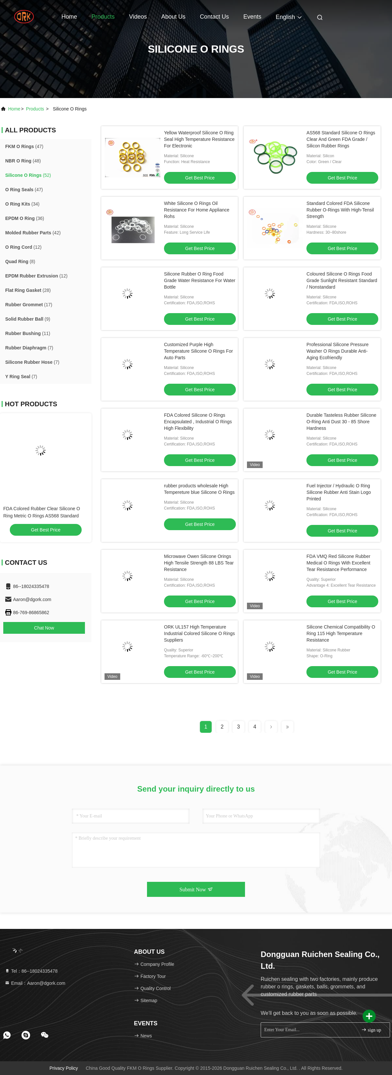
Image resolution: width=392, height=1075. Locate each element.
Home (69, 16)
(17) (28, 304)
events (252, 16)
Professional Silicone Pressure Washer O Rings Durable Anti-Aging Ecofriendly (337, 351)
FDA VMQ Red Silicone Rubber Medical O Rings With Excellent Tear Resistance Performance (338, 563)
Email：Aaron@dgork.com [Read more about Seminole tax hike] (35, 983)
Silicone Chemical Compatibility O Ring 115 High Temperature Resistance (340, 633)
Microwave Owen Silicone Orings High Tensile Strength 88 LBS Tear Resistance (199, 563)
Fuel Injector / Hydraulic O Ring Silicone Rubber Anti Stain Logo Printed (338, 492)
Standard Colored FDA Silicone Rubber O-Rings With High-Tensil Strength (340, 210)
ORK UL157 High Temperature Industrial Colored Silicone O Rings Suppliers (199, 633)
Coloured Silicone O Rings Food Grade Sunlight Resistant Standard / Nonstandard (341, 280)
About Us (173, 16)
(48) (23, 160)
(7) (29, 347)
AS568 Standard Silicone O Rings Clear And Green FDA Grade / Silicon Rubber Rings (340, 139)
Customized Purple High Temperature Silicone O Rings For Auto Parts (198, 351)
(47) (24, 146)
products (35, 108)
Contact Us (214, 16)
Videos (138, 16)
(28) (28, 290)
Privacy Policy (63, 1068)
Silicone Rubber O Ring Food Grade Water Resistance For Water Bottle (199, 280)
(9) (27, 319)
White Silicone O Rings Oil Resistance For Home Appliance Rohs (196, 210)
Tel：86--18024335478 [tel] (31, 971)
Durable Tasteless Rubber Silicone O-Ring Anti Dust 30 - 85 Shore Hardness (341, 421)
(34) (22, 204)
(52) (28, 175)
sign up (371, 1030)
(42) (33, 232)
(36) (24, 218)
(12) (23, 247)
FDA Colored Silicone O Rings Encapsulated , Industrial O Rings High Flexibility (198, 421)
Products (103, 16)
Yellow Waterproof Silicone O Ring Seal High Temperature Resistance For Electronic (199, 139)
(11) (27, 333)
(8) (20, 261)
